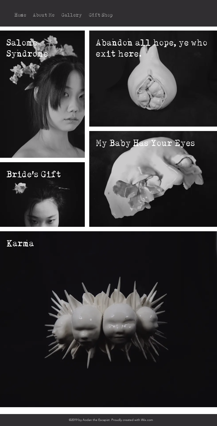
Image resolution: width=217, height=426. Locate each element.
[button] (71, 15)
